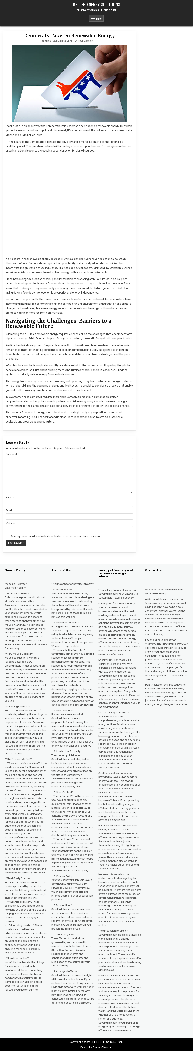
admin (48, 41)
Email (10, 510)
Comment (12, 454)
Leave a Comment (86, 41)
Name (10, 497)
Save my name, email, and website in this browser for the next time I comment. (56, 536)
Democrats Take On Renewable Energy (69, 36)
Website (10, 523)
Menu (99, 18)
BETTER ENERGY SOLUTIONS (96, 4)
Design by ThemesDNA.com (96, 1047)
